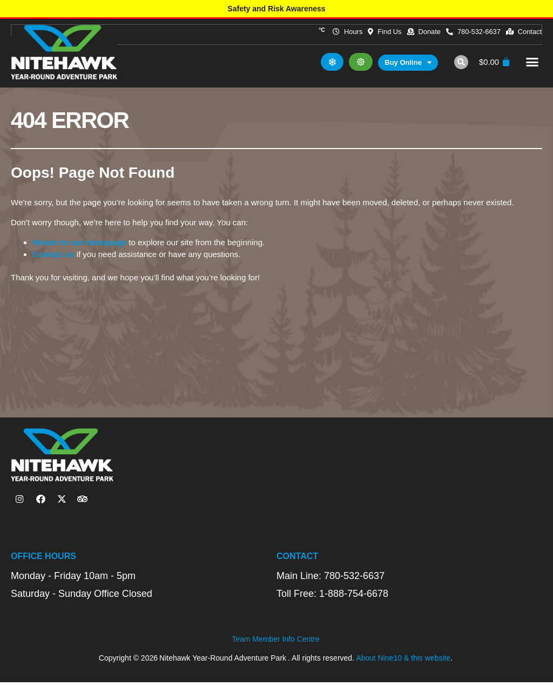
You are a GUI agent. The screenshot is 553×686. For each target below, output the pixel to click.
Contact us (53, 256)
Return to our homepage (79, 244)
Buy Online (406, 65)
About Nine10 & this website (403, 661)
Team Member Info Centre (276, 642)
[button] (460, 64)
